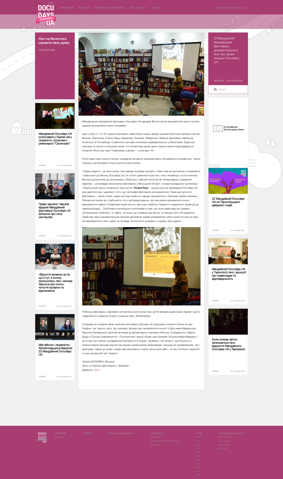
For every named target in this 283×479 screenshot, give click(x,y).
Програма (67, 7)
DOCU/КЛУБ (224, 441)
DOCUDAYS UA (226, 437)
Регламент (156, 437)
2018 (198, 460)
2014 (198, 475)
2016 (198, 467)
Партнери (156, 445)
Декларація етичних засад (165, 441)
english (51, 3)
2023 (198, 441)
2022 (198, 445)
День (97, 369)
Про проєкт (138, 7)
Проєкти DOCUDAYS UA (231, 7)
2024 (198, 437)
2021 (198, 448)
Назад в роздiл (47, 50)
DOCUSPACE (225, 445)
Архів (155, 7)
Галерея (84, 7)
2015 (198, 471)
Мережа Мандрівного (110, 7)
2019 (198, 456)
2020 (198, 452)
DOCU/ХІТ (223, 448)
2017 (198, 464)
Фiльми (59, 437)
